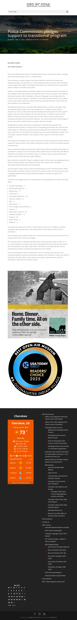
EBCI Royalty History (51, 544)
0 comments (44, 39)
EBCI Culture (46, 525)
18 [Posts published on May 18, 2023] (17, 597)
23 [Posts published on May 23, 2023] (11, 599)
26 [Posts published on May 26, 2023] (19, 599)
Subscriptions (46, 579)
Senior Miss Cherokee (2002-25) (58, 547)
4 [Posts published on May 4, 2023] (16, 591)
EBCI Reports (49, 465)
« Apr (9, 605)
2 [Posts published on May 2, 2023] (11, 591)
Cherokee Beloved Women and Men (57, 527)
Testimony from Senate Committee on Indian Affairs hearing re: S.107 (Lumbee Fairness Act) (56, 454)
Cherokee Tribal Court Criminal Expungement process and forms (58, 494)
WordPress (53, 617)
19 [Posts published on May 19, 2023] (19, 597)
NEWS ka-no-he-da (32, 39)
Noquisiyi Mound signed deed (55, 576)
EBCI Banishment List (55, 510)
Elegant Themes (34, 617)
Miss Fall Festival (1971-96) (57, 553)
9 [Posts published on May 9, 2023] (11, 594)
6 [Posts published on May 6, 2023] (21, 591)
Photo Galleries (47, 519)
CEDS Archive (52, 473)
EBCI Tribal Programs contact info (53, 582)
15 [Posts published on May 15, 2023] (9, 597)
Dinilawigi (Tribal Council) (53, 427)
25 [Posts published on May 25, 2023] (17, 599)
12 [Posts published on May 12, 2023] (19, 594)
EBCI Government (48, 414)
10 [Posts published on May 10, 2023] (14, 594)
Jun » (14, 605)
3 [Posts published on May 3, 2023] (13, 591)
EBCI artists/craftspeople (53, 530)
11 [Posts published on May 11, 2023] (17, 594)
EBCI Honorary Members (53, 572)
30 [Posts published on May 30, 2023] (11, 602)
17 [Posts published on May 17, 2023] (14, 597)
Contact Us (45, 522)
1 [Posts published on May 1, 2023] (8, 591)
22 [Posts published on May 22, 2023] (9, 599)
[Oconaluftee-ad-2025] (35, 396)
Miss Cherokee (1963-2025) (57, 550)
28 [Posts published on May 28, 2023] (24, 599)
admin (12, 39)
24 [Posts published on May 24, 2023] (14, 599)
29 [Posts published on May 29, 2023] (9, 602)
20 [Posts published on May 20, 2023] (22, 597)
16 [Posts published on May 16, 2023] (11, 597)
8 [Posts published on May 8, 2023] (8, 594)
